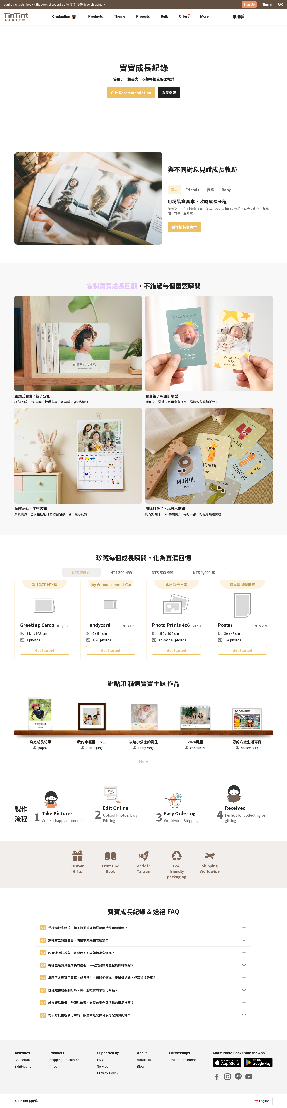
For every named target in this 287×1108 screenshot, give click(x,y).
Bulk (164, 16)
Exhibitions (23, 1066)
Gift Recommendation (131, 92)
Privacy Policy (107, 1073)
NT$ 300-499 (121, 572)
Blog (140, 1066)
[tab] (96, 17)
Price (53, 1066)
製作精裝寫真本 (184, 226)
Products (95, 16)
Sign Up (249, 4)
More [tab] (204, 16)
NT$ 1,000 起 (204, 572)
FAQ (280, 4)
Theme (119, 16)
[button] (40, 713)
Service (102, 1066)
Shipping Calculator (64, 1060)
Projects (143, 16)
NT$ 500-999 (162, 572)
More (143, 761)
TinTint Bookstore (182, 1060)
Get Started (44, 650)
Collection (22, 1060)
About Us (144, 1060)
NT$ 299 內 (81, 572)
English (264, 1101)
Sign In (267, 4)
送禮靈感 (169, 92)
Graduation (64, 17)
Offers (184, 16)
